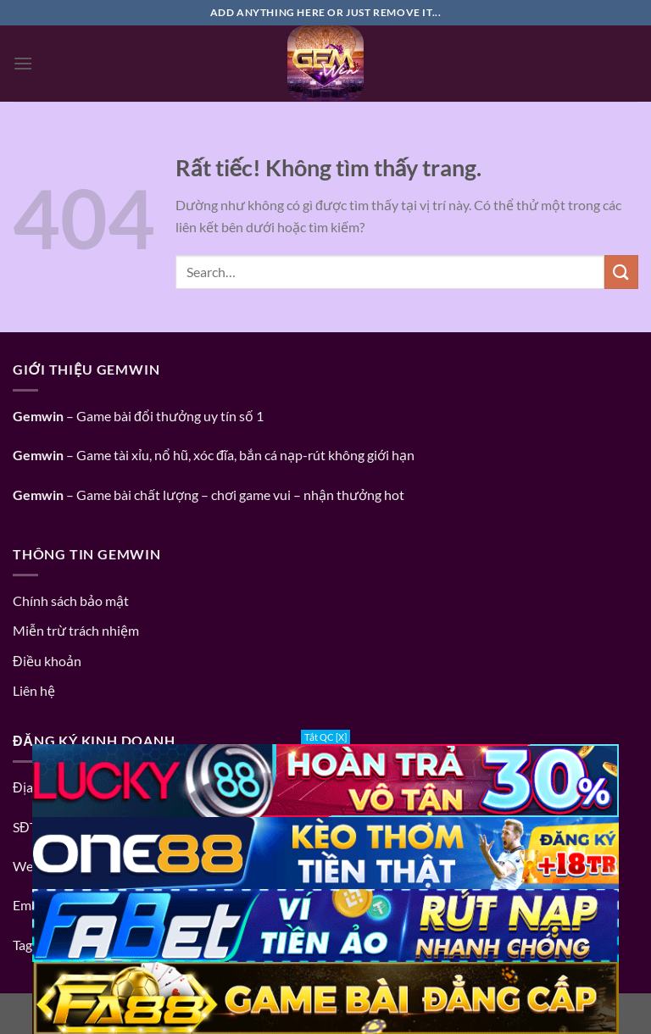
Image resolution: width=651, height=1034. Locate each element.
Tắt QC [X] (325, 736)
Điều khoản (47, 661)
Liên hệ (34, 690)
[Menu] (23, 63)
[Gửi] (621, 271)
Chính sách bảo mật (71, 600)
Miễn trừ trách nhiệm (76, 630)
